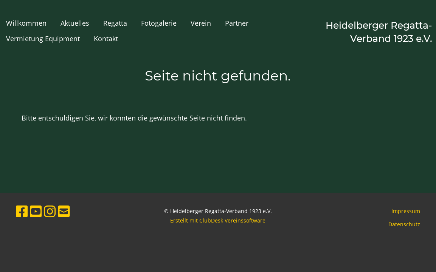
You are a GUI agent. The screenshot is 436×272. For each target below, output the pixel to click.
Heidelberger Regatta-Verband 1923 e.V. (379, 32)
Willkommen (26, 23)
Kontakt (106, 38)
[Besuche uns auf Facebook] (22, 211)
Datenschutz (404, 224)
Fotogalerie (159, 23)
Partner (236, 23)
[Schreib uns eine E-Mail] (64, 211)
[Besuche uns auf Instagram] (50, 211)
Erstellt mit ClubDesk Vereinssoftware (217, 220)
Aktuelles (75, 23)
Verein (201, 23)
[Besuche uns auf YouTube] (36, 211)
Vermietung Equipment (43, 38)
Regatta (115, 23)
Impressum (405, 211)
